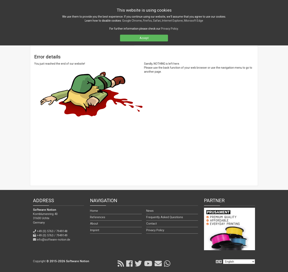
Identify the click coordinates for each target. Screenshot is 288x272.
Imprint (94, 230)
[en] (239, 261)
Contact (151, 223)
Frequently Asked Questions (164, 217)
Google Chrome (132, 20)
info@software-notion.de (53, 239)
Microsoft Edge (193, 20)
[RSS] (121, 263)
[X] (138, 263)
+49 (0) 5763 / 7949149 (52, 235)
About (94, 223)
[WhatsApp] (167, 263)
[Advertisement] (144, 153)
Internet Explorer (172, 20)
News (150, 211)
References (97, 217)
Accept (144, 38)
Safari (157, 20)
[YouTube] (148, 263)
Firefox (147, 20)
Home (94, 211)
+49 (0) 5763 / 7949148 (52, 231)
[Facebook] (129, 263)
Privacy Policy (155, 230)
